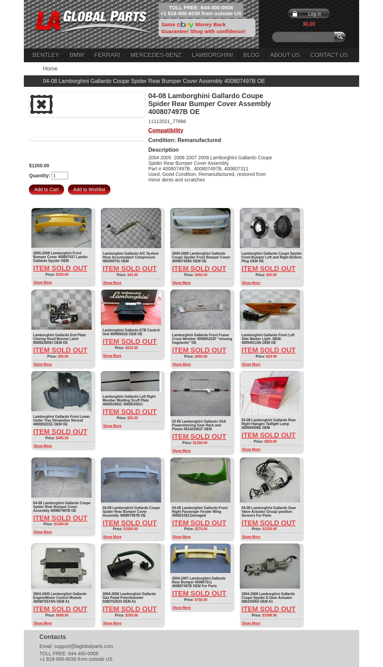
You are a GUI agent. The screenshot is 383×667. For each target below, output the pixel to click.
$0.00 (309, 23)
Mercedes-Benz (156, 55)
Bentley (45, 55)
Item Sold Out (60, 268)
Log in (314, 14)
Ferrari (107, 55)
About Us (285, 55)
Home (50, 69)
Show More (43, 282)
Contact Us (329, 55)
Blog (251, 55)
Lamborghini (212, 55)
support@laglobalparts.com (83, 646)
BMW (76, 55)
